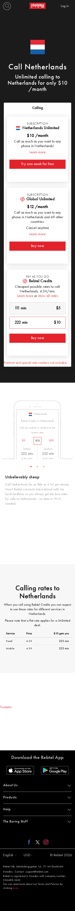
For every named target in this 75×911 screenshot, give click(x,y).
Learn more (37, 152)
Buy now (37, 246)
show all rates (48, 296)
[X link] (38, 842)
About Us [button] (36, 785)
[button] (9, 855)
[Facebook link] (30, 842)
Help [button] (36, 809)
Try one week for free (37, 164)
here (15, 888)
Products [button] (36, 797)
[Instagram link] (45, 842)
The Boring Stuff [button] (36, 821)
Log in (65, 6)
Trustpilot (5, 707)
